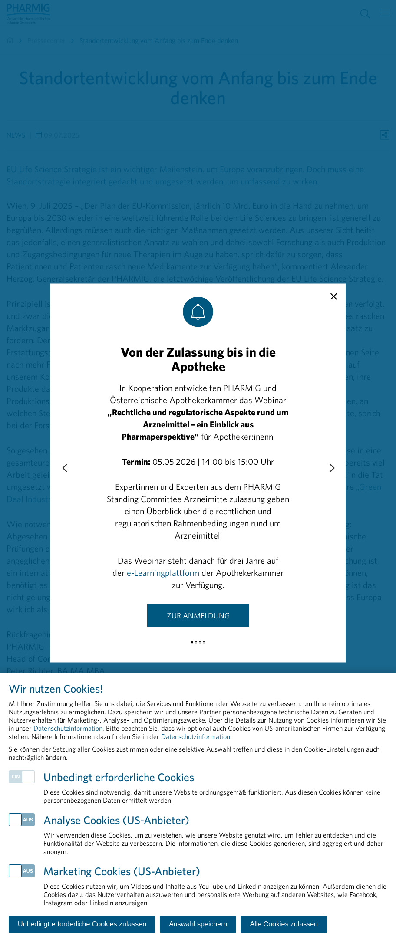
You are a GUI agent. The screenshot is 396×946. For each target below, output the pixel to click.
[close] (333, 296)
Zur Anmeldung (198, 615)
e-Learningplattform (163, 573)
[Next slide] (332, 468)
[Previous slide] (64, 468)
